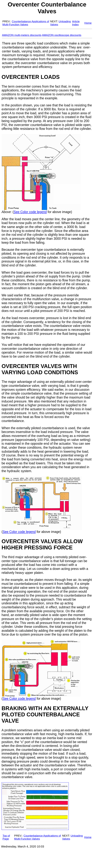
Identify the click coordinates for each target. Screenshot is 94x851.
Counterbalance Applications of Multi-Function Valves (25, 23)
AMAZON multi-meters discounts (21, 35)
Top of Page (6, 837)
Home (88, 22)
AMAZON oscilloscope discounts (61, 35)
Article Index (76, 23)
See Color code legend (30, 212)
